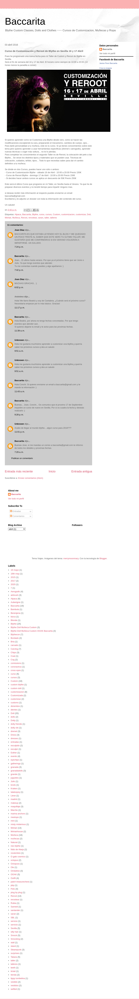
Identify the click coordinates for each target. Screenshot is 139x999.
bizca (13, 616)
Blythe (35, 214)
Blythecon (15, 634)
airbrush (14, 595)
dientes (14, 709)
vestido (14, 982)
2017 (13, 581)
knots (13, 785)
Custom (56, 214)
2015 (13, 577)
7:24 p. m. (19, 247)
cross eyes (16, 670)
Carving (14, 649)
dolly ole (14, 727)
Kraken (14, 788)
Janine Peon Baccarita (108, 63)
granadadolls (17, 770)
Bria (12, 641)
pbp (12, 885)
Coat (13, 656)
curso (41, 214)
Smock (14, 935)
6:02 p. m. (19, 287)
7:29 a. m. (19, 452)
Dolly (13, 720)
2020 (13, 584)
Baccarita (25, 21)
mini (13, 821)
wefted (14, 989)
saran (40, 217)
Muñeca (16, 217)
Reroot (24, 217)
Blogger (103, 558)
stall (12, 942)
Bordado (15, 638)
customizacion (68, 214)
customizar (81, 214)
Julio (13, 781)
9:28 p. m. (19, 414)
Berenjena (15, 613)
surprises (15, 953)
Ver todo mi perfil (107, 53)
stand (13, 946)
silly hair (14, 932)
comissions (16, 663)
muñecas (15, 838)
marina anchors (18, 813)
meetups (15, 817)
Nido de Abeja (17, 849)
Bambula (15, 609)
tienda (13, 975)
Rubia (13, 903)
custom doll (16, 688)
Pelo (13, 889)
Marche (14, 810)
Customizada (17, 695)
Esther (14, 752)
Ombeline (15, 871)
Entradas (15, 511)
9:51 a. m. (19, 351)
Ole (12, 867)
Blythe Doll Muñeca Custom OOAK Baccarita (32, 631)
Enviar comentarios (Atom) (30, 478)
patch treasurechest (20, 881)
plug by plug (16, 892)
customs (14, 702)
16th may (15, 573)
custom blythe (17, 684)
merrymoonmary (71, 558)
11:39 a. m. (20, 330)
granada (14, 767)
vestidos (14, 985)
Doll (89, 214)
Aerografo (15, 591)
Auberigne (15, 602)
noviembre (16, 853)
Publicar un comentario (22, 458)
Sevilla (14, 928)
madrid (14, 799)
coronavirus (16, 667)
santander (15, 910)
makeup (14, 803)
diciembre (15, 706)
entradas (15, 742)
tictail (13, 971)
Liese (13, 795)
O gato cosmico (18, 856)
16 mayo (15, 570)
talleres (53, 217)
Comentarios (17, 516)
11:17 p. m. (20, 307)
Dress (13, 735)
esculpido (15, 745)
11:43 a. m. (20, 391)
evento (14, 756)
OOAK (14, 874)
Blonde (14, 620)
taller (46, 217)
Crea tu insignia (105, 68)
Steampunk (16, 949)
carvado (14, 645)
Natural (14, 842)
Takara (14, 957)
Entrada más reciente (19, 471)
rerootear (32, 217)
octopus (14, 860)
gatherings (16, 763)
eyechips (15, 760)
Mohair (8, 217)
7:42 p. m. (19, 270)
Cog (13, 659)
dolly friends (16, 724)
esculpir (14, 749)
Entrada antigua (81, 471)
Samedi (14, 906)
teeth (13, 967)
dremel (14, 731)
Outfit (13, 878)
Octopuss (15, 863)
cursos (49, 214)
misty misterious (18, 824)
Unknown (19, 340)
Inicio (52, 471)
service (14, 921)
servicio (14, 924)
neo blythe (15, 846)
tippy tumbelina (18, 978)
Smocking (15, 939)
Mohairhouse (17, 831)
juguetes (15, 778)
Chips (13, 652)
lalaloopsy (15, 792)
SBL (13, 917)
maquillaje (15, 806)
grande (14, 774)
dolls (13, 717)
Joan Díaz (19, 230)
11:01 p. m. (20, 432)
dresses (14, 738)
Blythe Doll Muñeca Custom (24, 627)
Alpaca (18, 214)
